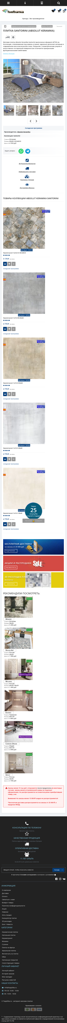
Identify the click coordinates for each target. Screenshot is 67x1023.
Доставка (5, 893)
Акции (4, 909)
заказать (11, 584)
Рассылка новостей (9, 980)
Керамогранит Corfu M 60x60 (13, 383)
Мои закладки (7, 977)
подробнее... (11, 551)
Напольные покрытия (10, 960)
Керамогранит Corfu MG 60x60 (13, 318)
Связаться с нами (8, 899)
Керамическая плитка (10, 932)
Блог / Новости (7, 924)
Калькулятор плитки (9, 918)
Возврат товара (7, 903)
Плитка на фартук (8, 947)
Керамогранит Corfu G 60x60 (12, 448)
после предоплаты (44, 788)
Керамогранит (7, 938)
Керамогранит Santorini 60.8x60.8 (14, 253)
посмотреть (11, 567)
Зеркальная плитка (9, 951)
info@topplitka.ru (9, 988)
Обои (4, 957)
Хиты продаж (7, 915)
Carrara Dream (11, 743)
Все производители (37, 19)
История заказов (8, 974)
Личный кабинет (8, 971)
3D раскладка (7, 921)
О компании (6, 890)
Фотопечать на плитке (10, 954)
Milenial (9, 681)
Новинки (5, 912)
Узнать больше (8, 54)
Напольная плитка (8, 935)
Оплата (4, 896)
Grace (8, 775)
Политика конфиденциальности (13, 906)
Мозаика (5, 941)
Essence (8, 712)
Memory (9, 619)
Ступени (5, 944)
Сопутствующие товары (10, 963)
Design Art (10, 650)
